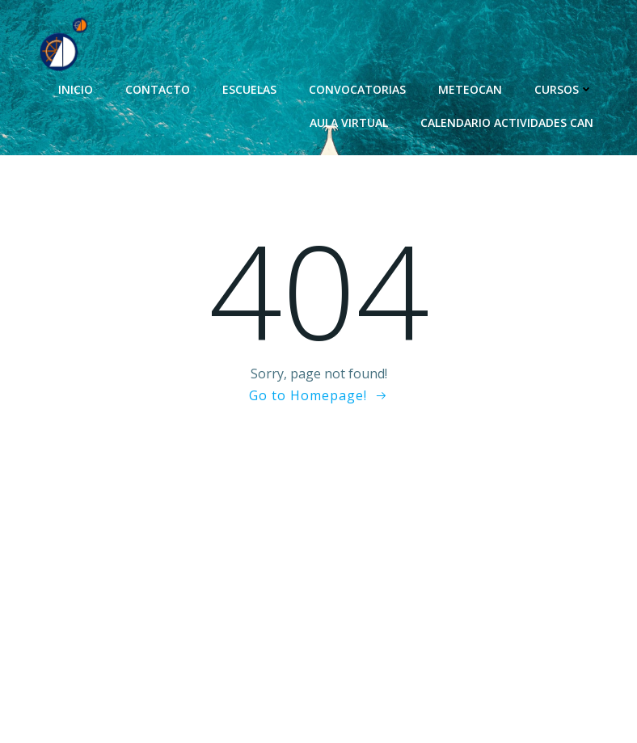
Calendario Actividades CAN (506, 122)
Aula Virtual (349, 122)
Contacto (157, 89)
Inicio (75, 89)
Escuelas (249, 89)
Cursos (563, 89)
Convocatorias (357, 89)
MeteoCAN (470, 89)
